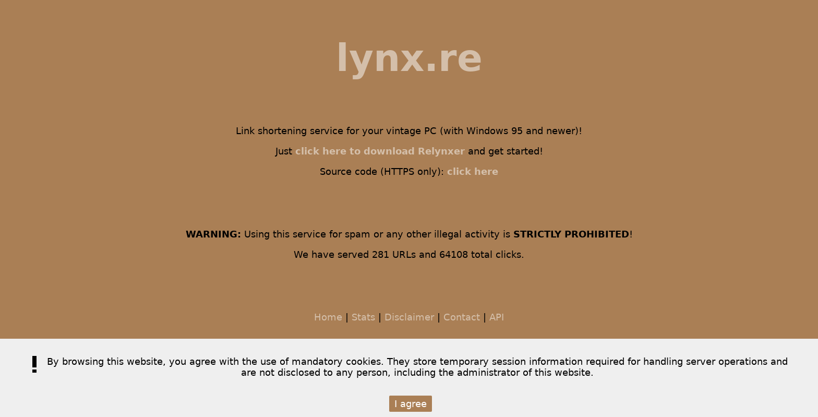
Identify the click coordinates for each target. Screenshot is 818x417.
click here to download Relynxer (380, 151)
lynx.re (409, 58)
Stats (363, 317)
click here (472, 171)
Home (328, 317)
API (496, 317)
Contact (461, 317)
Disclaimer (409, 317)
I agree (410, 403)
